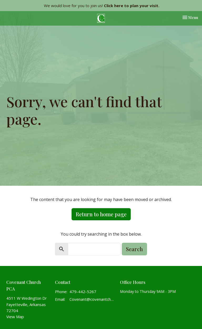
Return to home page (101, 214)
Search (134, 248)
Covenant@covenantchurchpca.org (92, 299)
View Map (15, 316)
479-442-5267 (82, 291)
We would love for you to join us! (101, 5)
